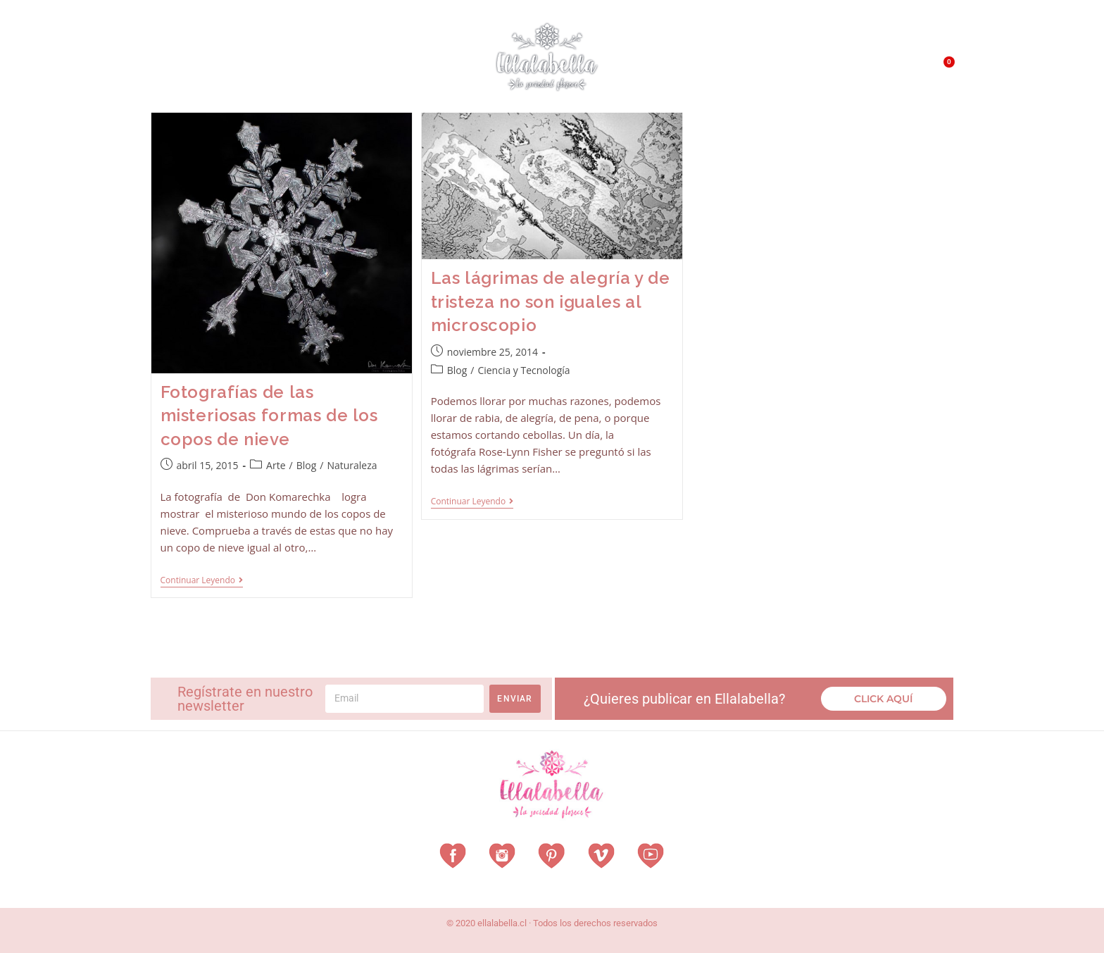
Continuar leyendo (202, 580)
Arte (275, 465)
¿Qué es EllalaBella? (704, 70)
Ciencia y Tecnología (523, 370)
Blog (306, 465)
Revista (375, 67)
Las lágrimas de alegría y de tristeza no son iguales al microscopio (550, 301)
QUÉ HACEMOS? (803, 70)
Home (171, 66)
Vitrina (433, 66)
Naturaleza (352, 465)
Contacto (873, 70)
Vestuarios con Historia (267, 67)
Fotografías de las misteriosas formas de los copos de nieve (269, 415)
